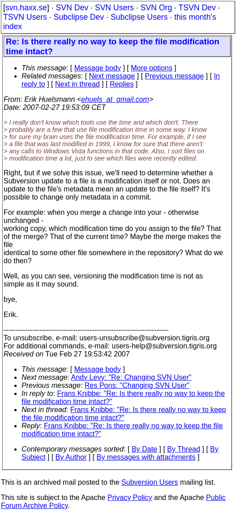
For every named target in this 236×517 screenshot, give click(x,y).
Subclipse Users (139, 17)
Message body (97, 68)
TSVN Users (25, 17)
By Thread (184, 449)
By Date (144, 449)
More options (152, 68)
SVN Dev (72, 7)
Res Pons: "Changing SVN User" (137, 385)
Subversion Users (150, 482)
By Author (71, 457)
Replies (122, 84)
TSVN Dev (197, 7)
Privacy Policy (129, 497)
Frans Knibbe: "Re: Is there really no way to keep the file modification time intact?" (124, 413)
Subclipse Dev (78, 17)
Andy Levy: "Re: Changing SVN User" (131, 377)
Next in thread (77, 84)
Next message (112, 76)
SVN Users (114, 7)
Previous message (174, 76)
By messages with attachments (146, 457)
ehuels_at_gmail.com (115, 99)
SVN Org (156, 7)
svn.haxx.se (26, 7)
